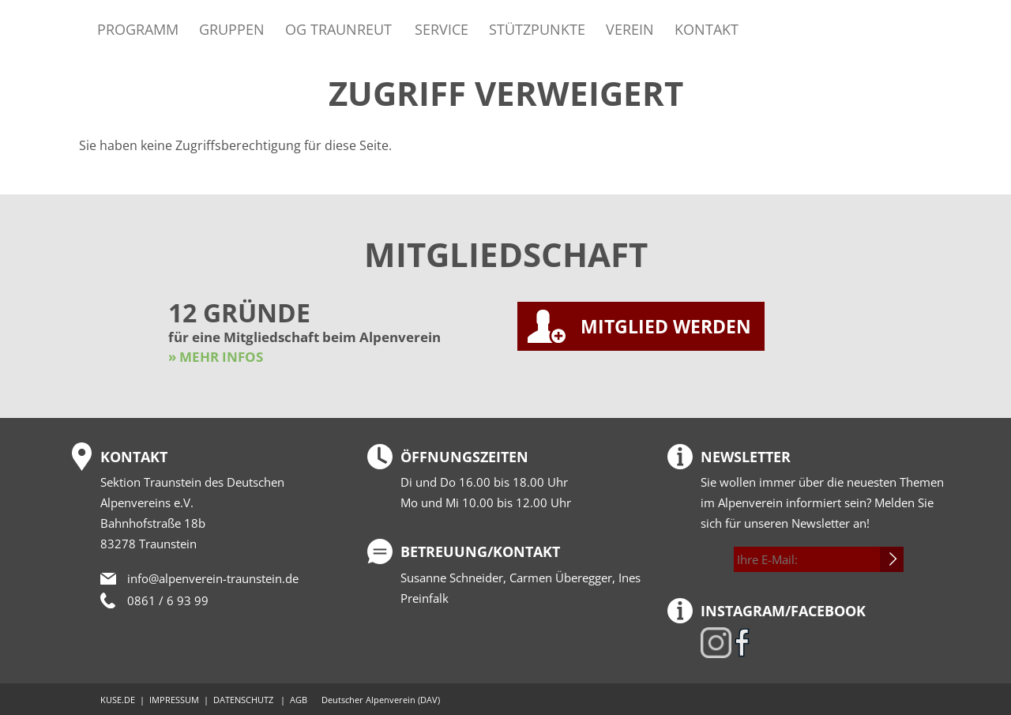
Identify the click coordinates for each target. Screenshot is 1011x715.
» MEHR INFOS (215, 357)
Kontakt (707, 29)
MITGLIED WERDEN (666, 326)
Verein (630, 29)
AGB (298, 700)
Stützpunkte (537, 29)
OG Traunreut (338, 29)
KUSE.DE (117, 700)
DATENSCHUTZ (243, 700)
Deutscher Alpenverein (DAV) (380, 700)
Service (441, 29)
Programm (138, 29)
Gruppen (232, 29)
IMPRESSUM (174, 700)
